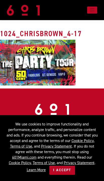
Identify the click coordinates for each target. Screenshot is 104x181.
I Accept (62, 170)
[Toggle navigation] (92, 10)
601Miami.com (24, 157)
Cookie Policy (83, 140)
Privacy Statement (56, 146)
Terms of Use (21, 146)
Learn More (36, 169)
